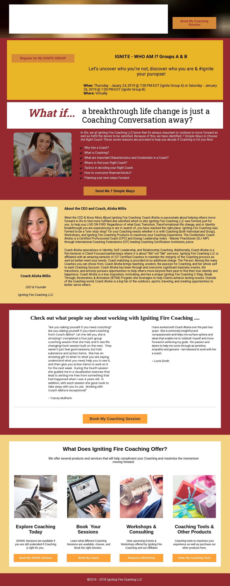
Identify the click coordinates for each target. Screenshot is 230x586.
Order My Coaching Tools (194, 557)
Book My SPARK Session (35, 557)
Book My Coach (88, 557)
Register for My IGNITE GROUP (43, 58)
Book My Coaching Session (194, 23)
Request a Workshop (141, 557)
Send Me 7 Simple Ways (115, 191)
